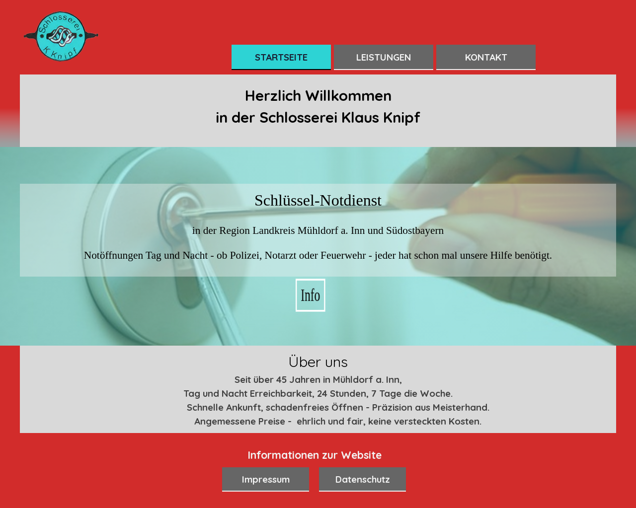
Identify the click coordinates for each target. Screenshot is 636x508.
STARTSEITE (281, 57)
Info (318, 295)
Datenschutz (362, 479)
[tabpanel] (318, 113)
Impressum (266, 479)
